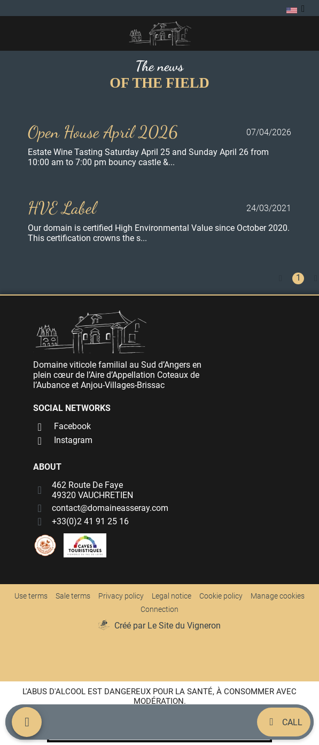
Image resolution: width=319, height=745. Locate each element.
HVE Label (62, 208)
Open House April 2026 (103, 132)
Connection (159, 609)
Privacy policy (121, 596)
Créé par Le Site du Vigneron (167, 625)
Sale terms (73, 596)
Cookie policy (221, 596)
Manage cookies (278, 596)
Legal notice (171, 596)
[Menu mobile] (27, 722)
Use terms (31, 596)
